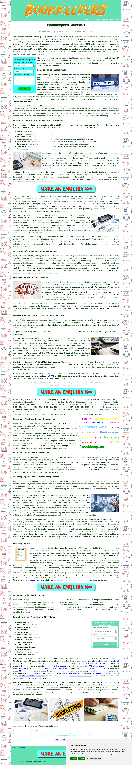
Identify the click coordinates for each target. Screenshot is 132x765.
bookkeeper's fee (31, 97)
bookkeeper (61, 607)
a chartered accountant (80, 676)
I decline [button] (81, 758)
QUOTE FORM (35, 580)
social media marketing (94, 664)
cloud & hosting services (55, 668)
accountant (97, 108)
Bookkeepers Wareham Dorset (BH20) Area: (32, 37)
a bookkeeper (73, 58)
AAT (52, 376)
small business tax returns (92, 563)
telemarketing (95, 668)
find (20, 600)
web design (24, 666)
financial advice (71, 673)
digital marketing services (32, 676)
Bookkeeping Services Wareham (34, 617)
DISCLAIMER (114, 19)
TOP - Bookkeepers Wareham (25, 730)
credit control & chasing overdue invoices (82, 558)
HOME (86, 19)
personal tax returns (33, 573)
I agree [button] (74, 758)
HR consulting (25, 671)
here (27, 612)
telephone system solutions (102, 671)
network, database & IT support (54, 664)
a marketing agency (102, 673)
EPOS (36, 673)
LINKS (92, 19)
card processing (60, 666)
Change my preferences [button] (94, 758)
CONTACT (105, 19)
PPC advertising (96, 666)
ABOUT (98, 19)
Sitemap (14, 747)
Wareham (76, 400)
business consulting (56, 671)
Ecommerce (23, 668)
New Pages (22, 747)
